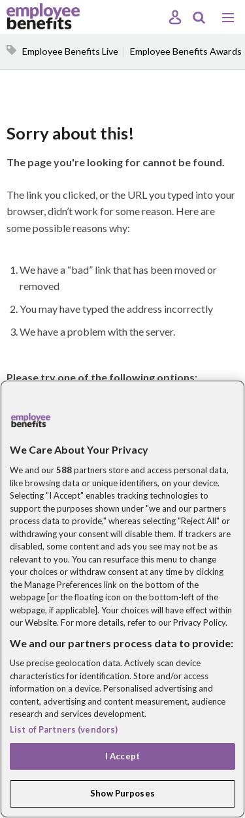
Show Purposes (122, 793)
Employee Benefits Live (70, 51)
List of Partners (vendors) (64, 729)
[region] (122, 599)
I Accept (122, 756)
